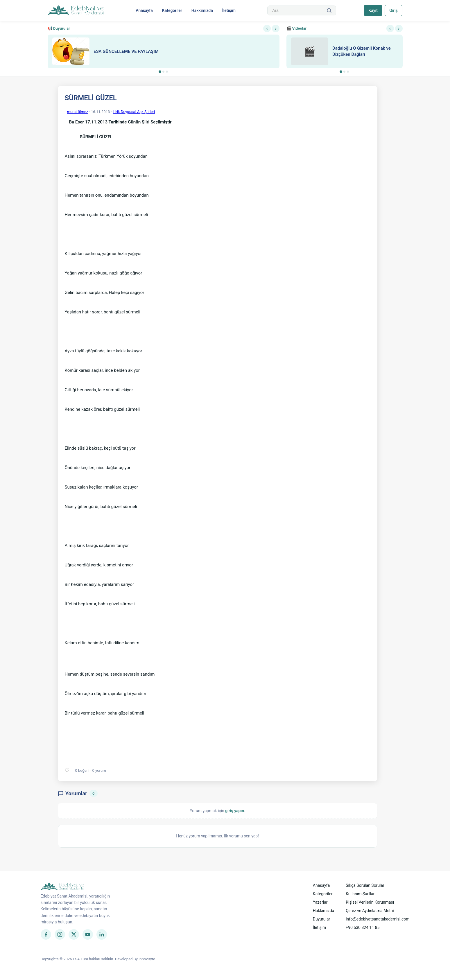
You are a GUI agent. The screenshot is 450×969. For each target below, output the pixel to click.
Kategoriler (172, 10)
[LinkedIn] (101, 934)
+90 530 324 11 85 (362, 927)
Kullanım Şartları (361, 893)
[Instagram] (60, 934)
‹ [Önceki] (267, 28)
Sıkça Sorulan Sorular (365, 885)
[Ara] (328, 10)
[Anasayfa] (76, 10)
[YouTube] (88, 934)
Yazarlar (320, 902)
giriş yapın (234, 810)
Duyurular (321, 919)
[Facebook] (46, 934)
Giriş (393, 10)
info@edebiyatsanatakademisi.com (377, 919)
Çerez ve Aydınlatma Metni (370, 910)
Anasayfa (144, 10)
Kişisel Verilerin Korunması (370, 902)
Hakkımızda (202, 10)
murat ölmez (77, 112)
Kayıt (372, 10)
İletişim (228, 10)
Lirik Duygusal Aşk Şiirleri (134, 112)
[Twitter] (74, 934)
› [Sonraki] (276, 28)
